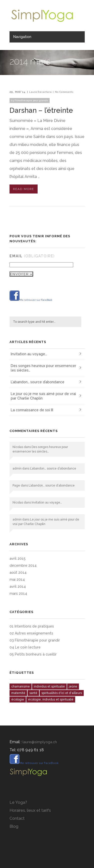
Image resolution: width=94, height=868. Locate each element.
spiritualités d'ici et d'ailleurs (61, 693)
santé (33, 693)
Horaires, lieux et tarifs (30, 810)
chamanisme (20, 686)
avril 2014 (18, 586)
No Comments (64, 91)
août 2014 (18, 572)
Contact (17, 818)
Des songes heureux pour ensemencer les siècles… (43, 368)
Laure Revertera (40, 91)
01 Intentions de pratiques (32, 626)
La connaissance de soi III (32, 410)
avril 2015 (18, 558)
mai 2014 (17, 580)
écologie (17, 699)
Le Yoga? (18, 802)
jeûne (73, 686)
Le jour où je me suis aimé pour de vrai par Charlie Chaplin (43, 396)
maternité (18, 693)
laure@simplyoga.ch (40, 742)
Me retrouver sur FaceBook (31, 299)
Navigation (22, 37)
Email (32, 256)
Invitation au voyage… (29, 354)
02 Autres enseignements (31, 633)
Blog (14, 826)
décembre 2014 (23, 566)
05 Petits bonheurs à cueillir (33, 654)
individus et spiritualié (49, 686)
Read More (23, 189)
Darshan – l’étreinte (41, 110)
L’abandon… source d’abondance (37, 382)
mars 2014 (18, 594)
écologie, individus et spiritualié (50, 699)
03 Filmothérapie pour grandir (29, 100)
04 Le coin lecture (25, 647)
